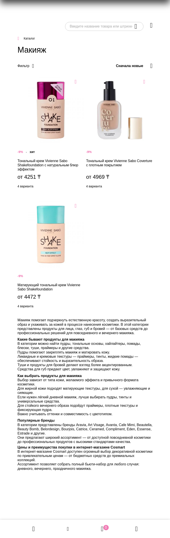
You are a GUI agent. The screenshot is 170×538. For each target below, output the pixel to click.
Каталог (29, 38)
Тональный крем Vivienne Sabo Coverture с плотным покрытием (119, 133)
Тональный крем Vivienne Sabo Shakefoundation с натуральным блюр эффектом (50, 133)
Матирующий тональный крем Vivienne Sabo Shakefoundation (50, 255)
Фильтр (23, 66)
